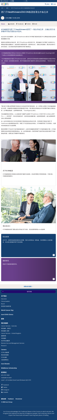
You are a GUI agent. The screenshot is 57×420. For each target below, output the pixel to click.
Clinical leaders (5, 301)
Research (4, 345)
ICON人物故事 (5, 352)
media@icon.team (6, 377)
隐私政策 (3, 399)
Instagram (5, 390)
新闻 (7, 8)
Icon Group (9, 402)
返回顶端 (17, 291)
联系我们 (4, 372)
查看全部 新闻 (28, 286)
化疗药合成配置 (5, 341)
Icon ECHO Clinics (7, 314)
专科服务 (3, 338)
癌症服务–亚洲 (5, 331)
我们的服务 (4, 323)
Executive (4, 299)
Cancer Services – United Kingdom (11, 333)
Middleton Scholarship (9, 368)
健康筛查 (3, 336)
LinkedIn (4, 392)
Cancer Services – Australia (9, 326)
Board (3, 304)
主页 (2, 8)
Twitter (4, 387)
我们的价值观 (5, 355)
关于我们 (4, 296)
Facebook (5, 385)
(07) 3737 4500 (5, 375)
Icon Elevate (5, 364)
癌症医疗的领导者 (6, 306)
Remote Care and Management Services (12, 343)
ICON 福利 (4, 357)
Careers (3, 349)
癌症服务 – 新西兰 (6, 328)
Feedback (11, 399)
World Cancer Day (7, 310)
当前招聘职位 (5, 360)
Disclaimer (19, 399)
